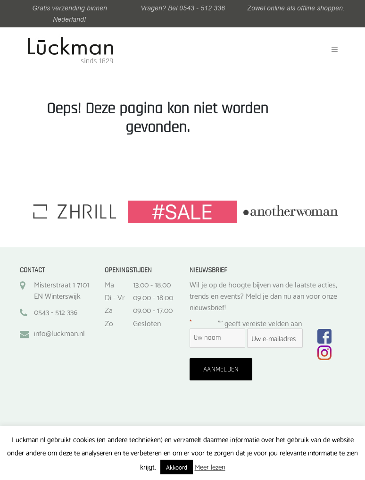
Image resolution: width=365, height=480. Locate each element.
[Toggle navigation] (335, 49)
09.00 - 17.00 (153, 309)
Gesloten (147, 322)
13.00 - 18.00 (152, 284)
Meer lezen (210, 466)
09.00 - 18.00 (153, 297)
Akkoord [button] (176, 467)
